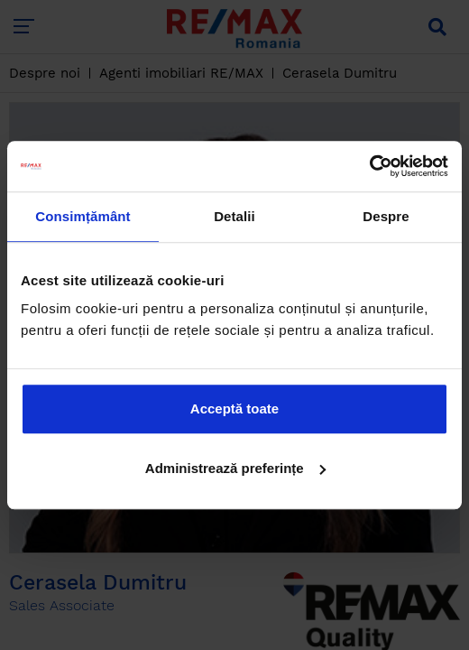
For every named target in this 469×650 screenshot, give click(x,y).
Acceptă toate (234, 408)
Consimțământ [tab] (82, 216)
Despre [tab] (386, 216)
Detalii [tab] (234, 216)
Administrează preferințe (235, 468)
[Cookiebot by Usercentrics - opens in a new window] (369, 166)
